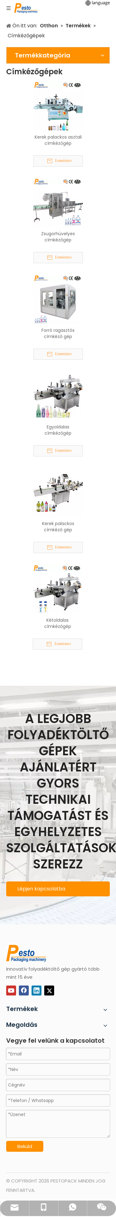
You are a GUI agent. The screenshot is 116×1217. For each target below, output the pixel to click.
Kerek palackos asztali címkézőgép (58, 140)
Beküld (24, 1146)
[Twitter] (49, 990)
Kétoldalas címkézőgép (57, 623)
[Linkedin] (36, 990)
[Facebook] (24, 990)
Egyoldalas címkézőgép (58, 430)
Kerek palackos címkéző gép (58, 526)
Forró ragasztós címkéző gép (58, 333)
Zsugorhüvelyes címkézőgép (58, 237)
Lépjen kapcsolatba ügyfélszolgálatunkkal (43, 890)
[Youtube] (11, 990)
